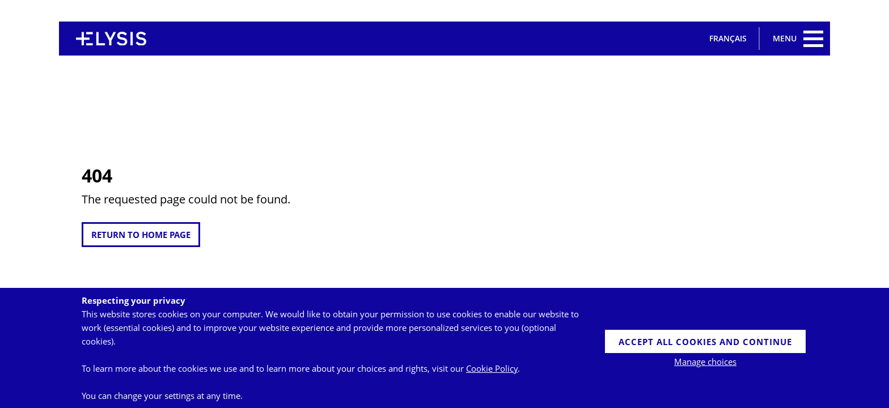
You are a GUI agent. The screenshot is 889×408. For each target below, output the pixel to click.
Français (728, 38)
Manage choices (705, 361)
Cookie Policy (492, 368)
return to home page (140, 234)
